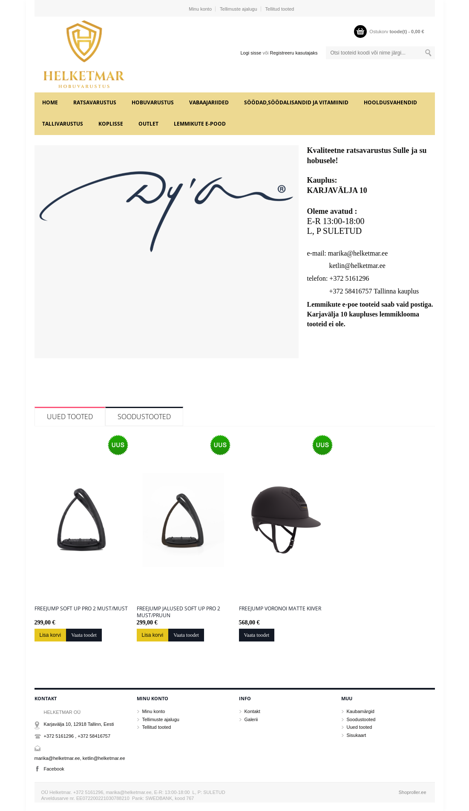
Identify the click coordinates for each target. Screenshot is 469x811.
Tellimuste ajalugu (238, 9)
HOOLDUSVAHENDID (390, 102)
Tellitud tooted (279, 9)
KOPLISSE (110, 123)
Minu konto (200, 9)
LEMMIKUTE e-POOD (200, 123)
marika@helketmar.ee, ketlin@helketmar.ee (80, 758)
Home (50, 102)
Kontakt (252, 711)
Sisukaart (356, 735)
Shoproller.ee (412, 792)
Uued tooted (70, 416)
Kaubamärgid (360, 711)
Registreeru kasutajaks (294, 52)
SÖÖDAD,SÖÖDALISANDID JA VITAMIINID (296, 102)
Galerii (251, 719)
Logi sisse (250, 52)
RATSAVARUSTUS (94, 102)
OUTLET (148, 123)
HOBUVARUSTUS (153, 102)
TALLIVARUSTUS (62, 123)
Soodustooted (144, 416)
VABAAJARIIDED (209, 102)
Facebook (54, 768)
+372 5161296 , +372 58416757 (77, 736)
